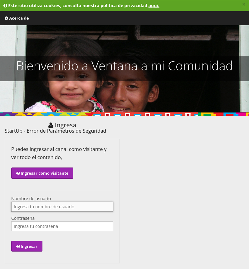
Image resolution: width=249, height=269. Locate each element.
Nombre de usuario (31, 198)
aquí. (154, 5)
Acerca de (17, 18)
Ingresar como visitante (42, 173)
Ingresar (26, 246)
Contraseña (23, 218)
